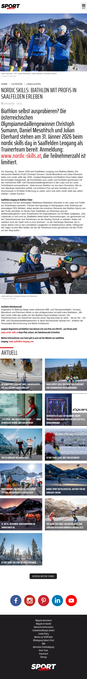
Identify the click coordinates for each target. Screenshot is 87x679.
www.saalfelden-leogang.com (21, 341)
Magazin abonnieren (43, 620)
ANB (43, 643)
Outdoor (16, 84)
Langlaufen (33, 84)
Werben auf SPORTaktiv (43, 637)
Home (4, 84)
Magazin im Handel (43, 623)
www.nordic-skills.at (21, 156)
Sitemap (43, 657)
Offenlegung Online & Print (43, 640)
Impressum (43, 653)
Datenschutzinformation (43, 627)
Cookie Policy (43, 633)
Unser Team (43, 650)
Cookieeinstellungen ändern (44, 630)
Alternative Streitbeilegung (43, 647)
